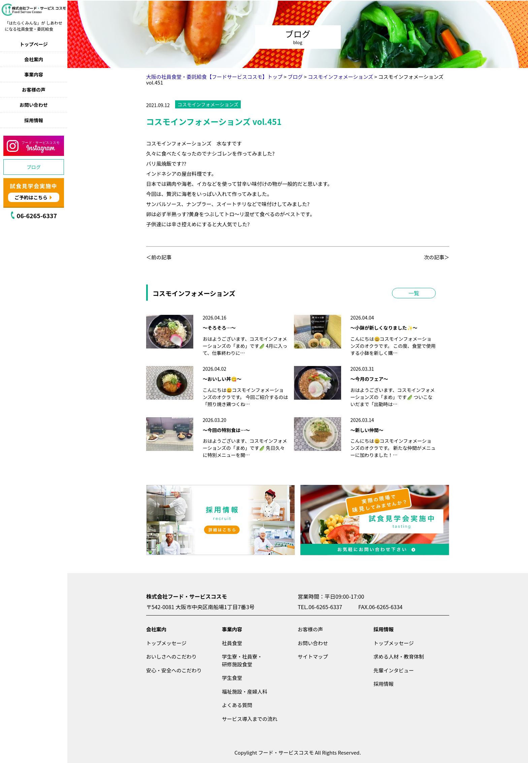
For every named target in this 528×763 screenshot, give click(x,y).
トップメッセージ (166, 642)
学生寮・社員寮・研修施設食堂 (242, 660)
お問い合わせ (34, 104)
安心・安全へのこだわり (174, 670)
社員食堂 (232, 642)
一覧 (413, 293)
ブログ (34, 167)
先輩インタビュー (393, 670)
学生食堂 (232, 677)
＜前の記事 (158, 257)
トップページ (34, 44)
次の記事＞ (436, 257)
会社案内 (33, 59)
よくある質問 (237, 704)
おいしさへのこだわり (171, 656)
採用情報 (33, 120)
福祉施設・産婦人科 (244, 691)
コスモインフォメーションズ (207, 104)
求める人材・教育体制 (398, 656)
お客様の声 (33, 89)
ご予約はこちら (30, 197)
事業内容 (33, 74)
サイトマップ (313, 656)
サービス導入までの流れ (249, 718)
